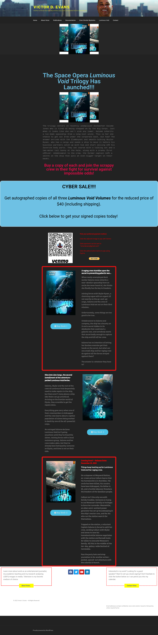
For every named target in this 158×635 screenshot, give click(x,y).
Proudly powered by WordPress (43, 630)
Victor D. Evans (51, 7)
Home (35, 20)
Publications (57, 20)
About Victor (45, 20)
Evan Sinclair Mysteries (87, 20)
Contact (115, 20)
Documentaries (70, 20)
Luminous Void (104, 20)
